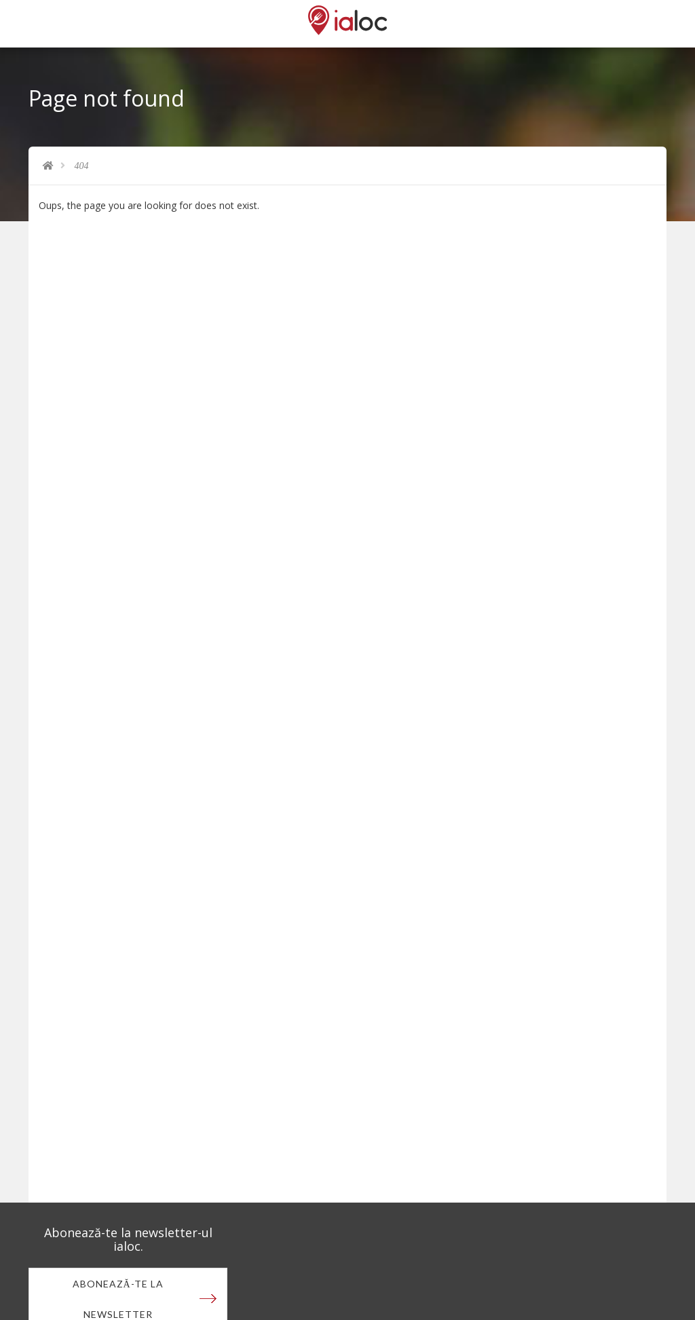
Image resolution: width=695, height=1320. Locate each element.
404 (82, 166)
